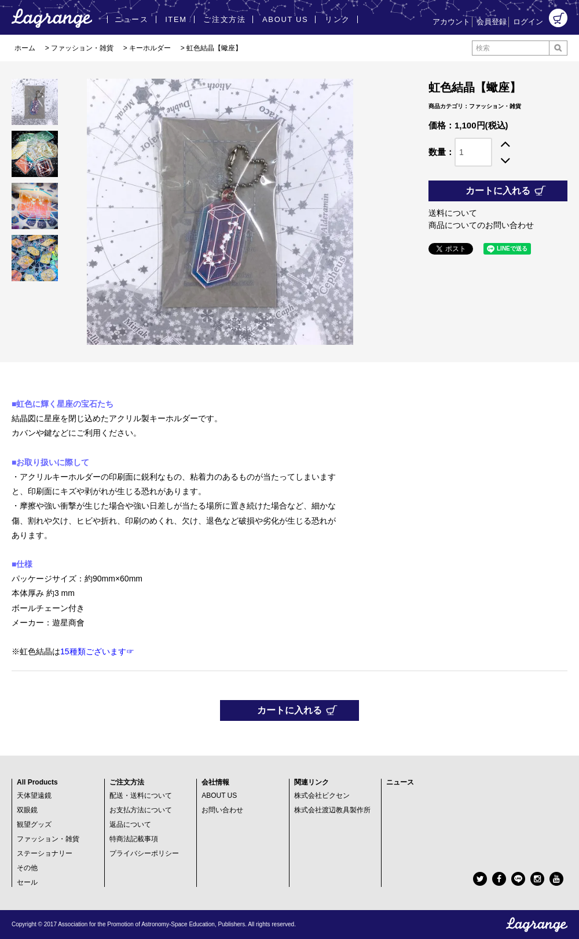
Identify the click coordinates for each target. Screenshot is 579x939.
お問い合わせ (222, 810)
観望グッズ (34, 824)
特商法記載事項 (133, 839)
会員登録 (492, 21)
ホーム (24, 48)
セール (27, 882)
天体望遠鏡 (34, 795)
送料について (452, 213)
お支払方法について (140, 810)
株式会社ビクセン (322, 795)
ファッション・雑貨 (82, 48)
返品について (130, 824)
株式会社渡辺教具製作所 (332, 810)
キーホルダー (150, 48)
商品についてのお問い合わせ (481, 225)
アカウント (451, 21)
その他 (27, 868)
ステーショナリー (44, 853)
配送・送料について (140, 795)
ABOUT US (219, 795)
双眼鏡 (27, 810)
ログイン (528, 21)
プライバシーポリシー (144, 853)
